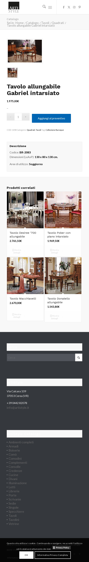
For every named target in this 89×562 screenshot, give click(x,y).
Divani (13, 479)
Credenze (15, 471)
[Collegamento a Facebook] (63, 7)
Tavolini (14, 520)
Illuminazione (18, 483)
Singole (14, 507)
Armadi (13, 446)
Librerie (14, 491)
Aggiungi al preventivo (51, 118)
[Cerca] (42, 7)
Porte (12, 495)
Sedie (12, 503)
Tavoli (38, 130)
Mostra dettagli (16, 251)
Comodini (15, 458)
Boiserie (14, 450)
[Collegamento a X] (69, 7)
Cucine (13, 475)
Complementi (18, 462)
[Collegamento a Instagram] (74, 7)
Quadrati (31, 130)
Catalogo (13, 19)
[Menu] (50, 7)
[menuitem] (42, 7)
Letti (12, 487)
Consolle (15, 467)
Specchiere (16, 511)
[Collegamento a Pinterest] (79, 7)
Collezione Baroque (55, 130)
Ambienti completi (21, 442)
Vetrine (14, 524)
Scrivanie (15, 499)
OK (26, 555)
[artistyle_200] (37, 7)
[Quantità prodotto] (18, 117)
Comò (13, 454)
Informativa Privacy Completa (52, 555)
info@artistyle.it (18, 407)
